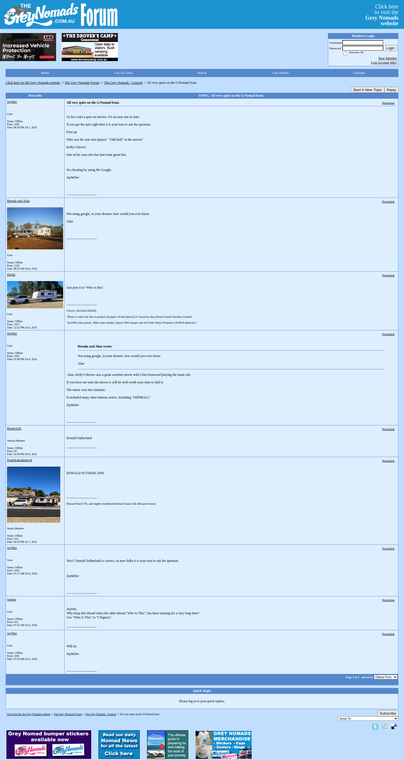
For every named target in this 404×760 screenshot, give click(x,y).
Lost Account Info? (384, 62)
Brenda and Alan (18, 201)
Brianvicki (14, 428)
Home (45, 73)
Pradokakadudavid (19, 460)
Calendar (359, 73)
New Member (387, 58)
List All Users (123, 73)
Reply (391, 90)
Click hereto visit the (381, 14)
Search (202, 73)
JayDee (12, 102)
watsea (11, 599)
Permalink (388, 103)
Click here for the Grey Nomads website (33, 83)
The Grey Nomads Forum (82, 83)
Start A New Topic (367, 90)
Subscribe (388, 713)
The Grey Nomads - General (123, 83)
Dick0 (11, 275)
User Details (280, 73)
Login (390, 48)
